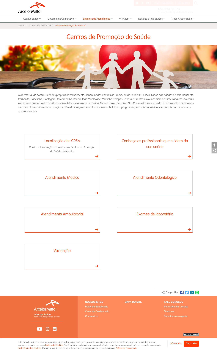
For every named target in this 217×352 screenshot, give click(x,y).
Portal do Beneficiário (163, 3)
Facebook (182, 292)
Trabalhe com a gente (175, 316)
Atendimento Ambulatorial (62, 214)
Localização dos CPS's (62, 141)
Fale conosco (184, 3)
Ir (96, 156)
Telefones (169, 311)
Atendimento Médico (62, 177)
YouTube (39, 329)
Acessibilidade (214, 145)
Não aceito (175, 343)
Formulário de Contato (176, 306)
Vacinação (62, 250)
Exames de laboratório (155, 214)
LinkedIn (192, 292)
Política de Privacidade (126, 348)
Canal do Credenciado (97, 311)
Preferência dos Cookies (29, 348)
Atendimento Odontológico (155, 177)
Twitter (187, 292)
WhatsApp (197, 292)
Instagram (47, 329)
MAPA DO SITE (133, 302)
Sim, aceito (191, 343)
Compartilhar (214, 150)
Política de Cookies (54, 345)
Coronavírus (91, 316)
